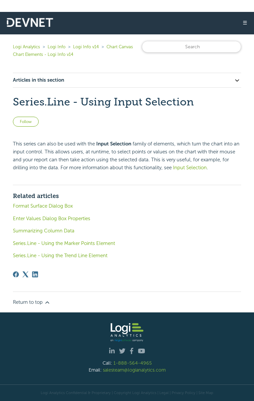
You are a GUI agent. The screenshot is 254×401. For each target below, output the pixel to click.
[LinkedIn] (35, 274)
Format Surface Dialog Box (43, 206)
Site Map (205, 392)
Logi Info (56, 46)
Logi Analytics (26, 46)
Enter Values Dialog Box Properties (51, 218)
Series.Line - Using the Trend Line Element (60, 256)
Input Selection (190, 168)
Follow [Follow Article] (26, 121)
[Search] (191, 47)
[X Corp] (25, 274)
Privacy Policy (183, 392)
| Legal (163, 392)
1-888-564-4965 (132, 363)
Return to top (32, 302)
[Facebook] (16, 274)
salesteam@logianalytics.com (134, 370)
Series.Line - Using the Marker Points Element (64, 243)
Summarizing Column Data (43, 231)
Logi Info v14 (86, 46)
